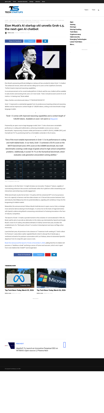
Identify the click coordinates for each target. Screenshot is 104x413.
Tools (93, 9)
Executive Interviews (22, 1)
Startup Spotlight (51, 20)
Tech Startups (22, 22)
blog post (53, 119)
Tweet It (29, 41)
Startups (31, 1)
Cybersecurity (75, 37)
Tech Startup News (11, 22)
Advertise (37, 1)
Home (14, 1)
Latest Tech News (76, 42)
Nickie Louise (8, 293)
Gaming (72, 25)
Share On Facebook (14, 41)
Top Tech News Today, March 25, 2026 (19, 291)
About (43, 1)
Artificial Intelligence (17, 20)
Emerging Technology (32, 20)
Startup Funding (75, 30)
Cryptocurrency (75, 35)
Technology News (33, 22)
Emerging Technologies (78, 40)
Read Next (20, 344)
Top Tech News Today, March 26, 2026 (51, 291)
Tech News (74, 32)
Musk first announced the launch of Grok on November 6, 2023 (25, 243)
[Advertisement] (35, 319)
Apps (71, 22)
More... (72, 45)
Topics (86, 9)
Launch (42, 20)
